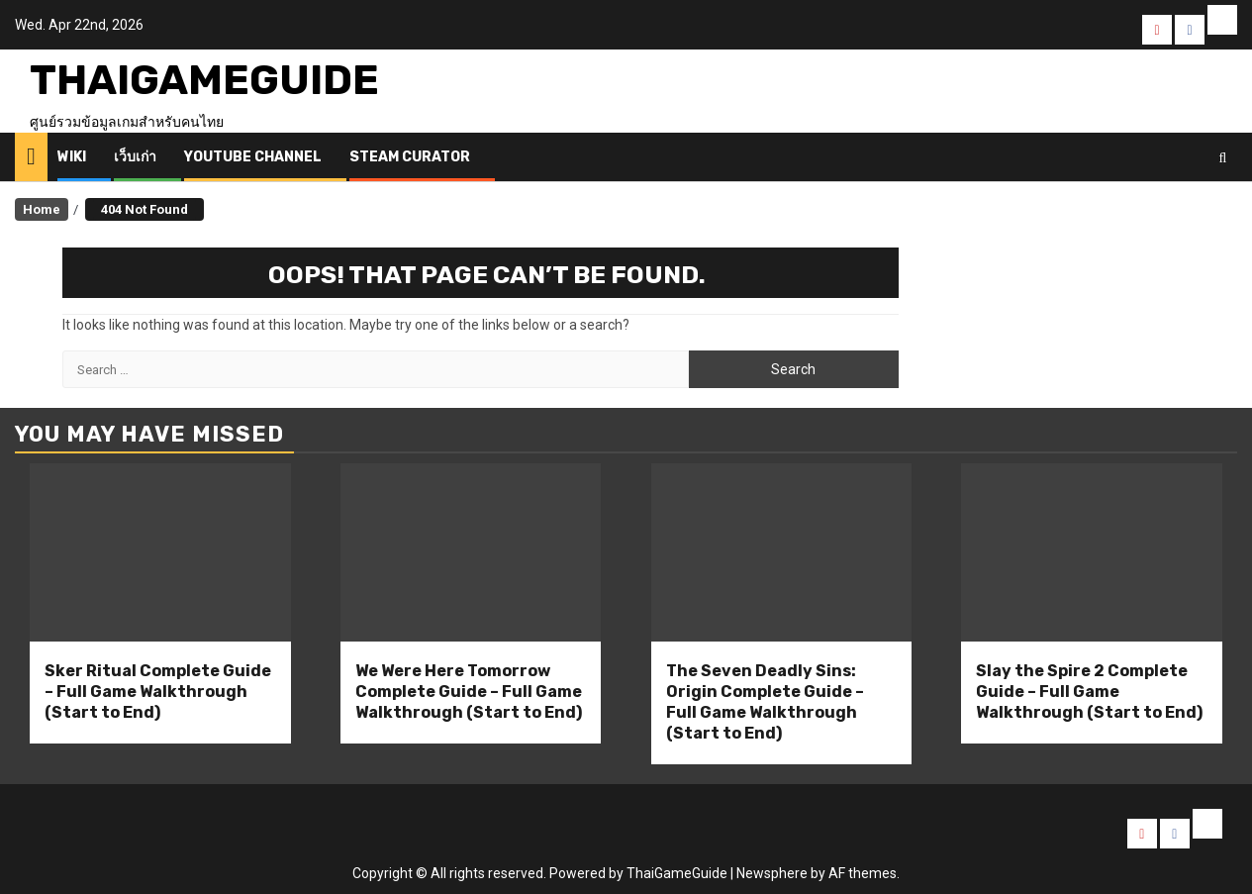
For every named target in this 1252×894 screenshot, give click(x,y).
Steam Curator (409, 157)
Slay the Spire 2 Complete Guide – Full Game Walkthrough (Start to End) (1089, 691)
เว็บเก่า (135, 157)
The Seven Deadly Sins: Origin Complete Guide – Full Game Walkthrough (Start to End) (765, 701)
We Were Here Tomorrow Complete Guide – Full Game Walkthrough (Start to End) (468, 691)
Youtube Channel (253, 157)
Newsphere (772, 873)
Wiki (71, 157)
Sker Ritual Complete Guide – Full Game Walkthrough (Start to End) (158, 691)
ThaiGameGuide (204, 80)
